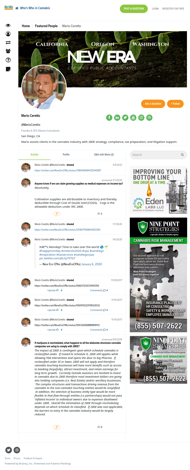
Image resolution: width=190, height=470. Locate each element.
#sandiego (96, 251)
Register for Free (173, 8)
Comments (96, 290)
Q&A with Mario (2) (104, 154)
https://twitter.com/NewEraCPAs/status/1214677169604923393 (67, 229)
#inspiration (47, 254)
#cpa (85, 251)
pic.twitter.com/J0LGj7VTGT (57, 258)
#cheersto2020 (71, 251)
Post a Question (134, 8)
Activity (34, 154)
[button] (8, 34)
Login (155, 8)
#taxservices (64, 254)
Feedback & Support (33, 458)
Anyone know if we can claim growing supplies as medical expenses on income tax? (79, 183)
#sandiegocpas (84, 254)
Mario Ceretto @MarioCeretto (50, 164)
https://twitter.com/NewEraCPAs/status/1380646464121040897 (68, 170)
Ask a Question (153, 103)
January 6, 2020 (91, 264)
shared (70, 164)
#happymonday (50, 251)
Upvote (52, 290)
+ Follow (175, 103)
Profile (66, 154)
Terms (7, 458)
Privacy (17, 458)
